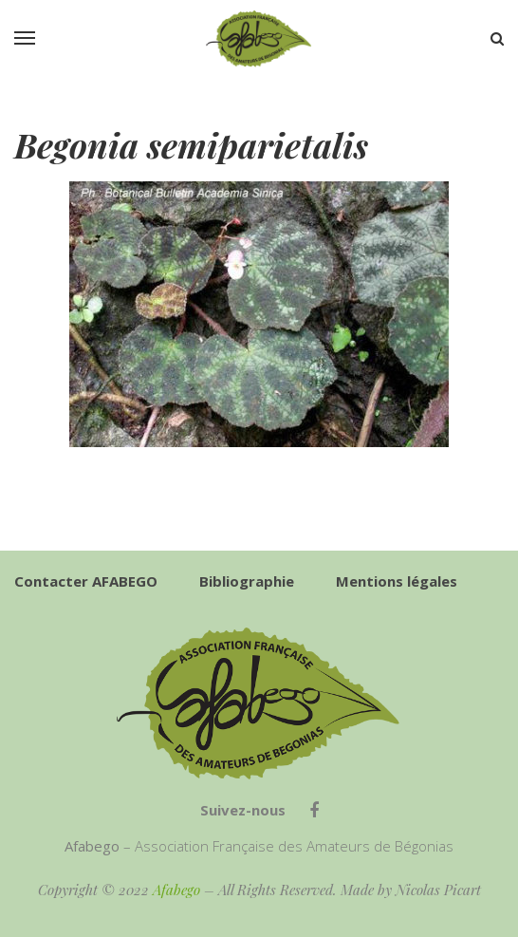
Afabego (176, 889)
